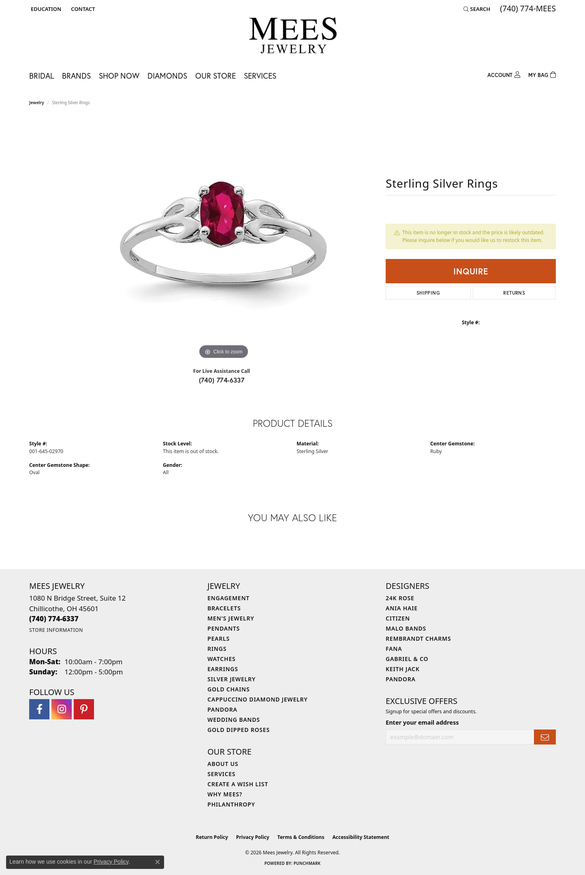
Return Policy (212, 837)
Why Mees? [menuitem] (224, 794)
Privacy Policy (252, 837)
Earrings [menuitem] (222, 669)
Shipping (428, 293)
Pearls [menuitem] (218, 638)
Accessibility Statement (360, 837)
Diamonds (167, 76)
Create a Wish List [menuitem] (237, 784)
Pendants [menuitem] (223, 628)
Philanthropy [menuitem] (231, 804)
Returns (514, 293)
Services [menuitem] (221, 774)
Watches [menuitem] (221, 659)
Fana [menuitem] (394, 649)
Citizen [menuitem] (398, 618)
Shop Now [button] (119, 76)
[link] (82, 9)
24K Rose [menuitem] (400, 598)
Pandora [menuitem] (222, 709)
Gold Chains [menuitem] (228, 689)
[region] (223, 239)
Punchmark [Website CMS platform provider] (307, 863)
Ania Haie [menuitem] (402, 608)
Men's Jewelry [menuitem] (230, 618)
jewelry (36, 102)
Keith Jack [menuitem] (403, 669)
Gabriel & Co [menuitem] (407, 659)
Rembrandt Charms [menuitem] (418, 638)
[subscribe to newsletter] (545, 737)
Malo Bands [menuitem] (406, 628)
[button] (45, 9)
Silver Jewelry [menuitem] (231, 679)
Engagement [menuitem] (228, 598)
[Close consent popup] (157, 862)
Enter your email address (422, 722)
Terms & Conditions (301, 837)
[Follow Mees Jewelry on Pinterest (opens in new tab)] (84, 709)
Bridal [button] (41, 76)
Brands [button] (76, 76)
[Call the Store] (54, 618)
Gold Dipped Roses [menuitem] (238, 730)
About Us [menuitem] (222, 764)
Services (260, 76)
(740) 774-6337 (222, 380)
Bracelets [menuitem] (224, 608)
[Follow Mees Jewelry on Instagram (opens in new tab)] (61, 709)
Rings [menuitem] (216, 649)
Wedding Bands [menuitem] (233, 719)
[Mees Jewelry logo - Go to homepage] (292, 37)
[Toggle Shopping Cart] (542, 74)
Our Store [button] (215, 76)
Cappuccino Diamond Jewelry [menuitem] (257, 699)
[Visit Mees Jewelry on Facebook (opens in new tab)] (39, 709)
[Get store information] (56, 630)
